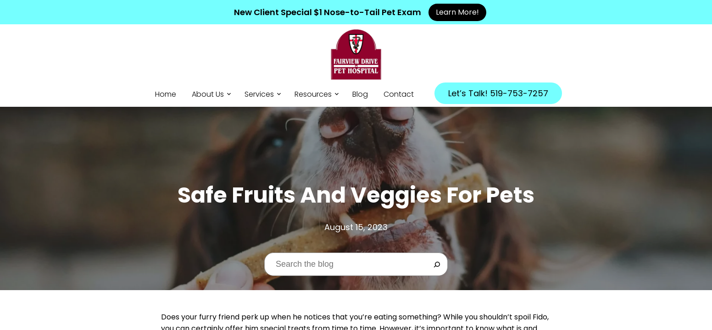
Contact (399, 94)
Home (165, 94)
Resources (313, 94)
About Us (208, 94)
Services (259, 94)
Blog (360, 94)
